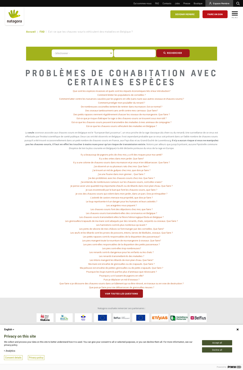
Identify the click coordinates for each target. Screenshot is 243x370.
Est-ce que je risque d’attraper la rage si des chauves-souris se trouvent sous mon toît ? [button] (121, 118)
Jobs (177, 3)
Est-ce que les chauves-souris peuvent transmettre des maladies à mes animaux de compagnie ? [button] (121, 122)
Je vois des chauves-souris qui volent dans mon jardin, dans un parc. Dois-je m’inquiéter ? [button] (121, 193)
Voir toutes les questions (121, 293)
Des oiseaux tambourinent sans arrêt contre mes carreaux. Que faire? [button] (121, 110)
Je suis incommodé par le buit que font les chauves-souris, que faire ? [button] (121, 189)
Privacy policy (36, 357)
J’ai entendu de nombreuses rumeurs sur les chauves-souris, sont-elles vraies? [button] (121, 181)
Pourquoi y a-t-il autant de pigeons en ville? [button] (121, 275)
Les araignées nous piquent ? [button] (121, 205)
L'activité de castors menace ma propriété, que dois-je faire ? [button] (121, 197)
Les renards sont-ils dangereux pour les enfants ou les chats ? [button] (121, 252)
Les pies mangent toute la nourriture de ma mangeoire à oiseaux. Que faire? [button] (121, 240)
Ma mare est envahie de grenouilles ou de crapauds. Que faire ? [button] (121, 263)
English (9, 329)
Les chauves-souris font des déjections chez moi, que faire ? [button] (122, 209)
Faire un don (215, 14)
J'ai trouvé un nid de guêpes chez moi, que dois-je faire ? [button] (121, 170)
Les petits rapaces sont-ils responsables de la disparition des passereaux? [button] (121, 236)
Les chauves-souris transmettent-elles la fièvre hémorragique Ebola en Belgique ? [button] (121, 217)
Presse (186, 3)
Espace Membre (221, 3)
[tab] (122, 91)
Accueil (31, 31)
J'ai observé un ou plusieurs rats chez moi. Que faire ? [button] (121, 166)
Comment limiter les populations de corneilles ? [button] (121, 94)
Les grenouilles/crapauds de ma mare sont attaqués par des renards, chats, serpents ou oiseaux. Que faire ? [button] (121, 221)
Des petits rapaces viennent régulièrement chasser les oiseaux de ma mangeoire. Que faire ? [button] (121, 114)
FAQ (157, 3)
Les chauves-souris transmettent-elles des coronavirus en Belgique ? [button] (121, 213)
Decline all (217, 350)
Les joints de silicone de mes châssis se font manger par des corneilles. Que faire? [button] (121, 228)
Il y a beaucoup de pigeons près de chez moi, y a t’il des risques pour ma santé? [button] (121, 154)
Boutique (198, 3)
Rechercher (239, 3)
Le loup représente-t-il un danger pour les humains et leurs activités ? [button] (121, 201)
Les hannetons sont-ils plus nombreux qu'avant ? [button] (121, 224)
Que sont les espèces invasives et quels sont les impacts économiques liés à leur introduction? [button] (121, 90)
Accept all (217, 342)
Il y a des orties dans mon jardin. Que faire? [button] (121, 158)
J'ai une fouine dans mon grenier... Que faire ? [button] (121, 174)
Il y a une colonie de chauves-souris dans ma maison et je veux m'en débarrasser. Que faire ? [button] (121, 162)
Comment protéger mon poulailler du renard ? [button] (121, 102)
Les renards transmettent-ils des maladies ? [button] (121, 256)
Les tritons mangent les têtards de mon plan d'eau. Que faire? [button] (121, 260)
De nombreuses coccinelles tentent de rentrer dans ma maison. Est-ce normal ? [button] (121, 106)
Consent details (13, 357)
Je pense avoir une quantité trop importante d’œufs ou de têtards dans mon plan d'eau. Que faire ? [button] (122, 185)
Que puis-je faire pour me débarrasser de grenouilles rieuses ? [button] (121, 287)
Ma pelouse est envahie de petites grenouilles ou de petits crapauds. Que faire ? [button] (121, 267)
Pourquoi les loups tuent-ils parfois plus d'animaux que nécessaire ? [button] (121, 271)
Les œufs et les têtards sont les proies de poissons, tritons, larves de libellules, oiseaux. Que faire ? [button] (121, 232)
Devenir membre (185, 14)
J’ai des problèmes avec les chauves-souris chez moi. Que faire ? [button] (121, 178)
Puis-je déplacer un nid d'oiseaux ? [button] (121, 279)
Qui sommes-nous (142, 3)
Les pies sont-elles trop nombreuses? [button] (121, 248)
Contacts (167, 3)
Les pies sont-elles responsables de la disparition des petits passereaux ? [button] (121, 244)
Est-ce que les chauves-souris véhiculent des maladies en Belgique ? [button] (121, 126)
